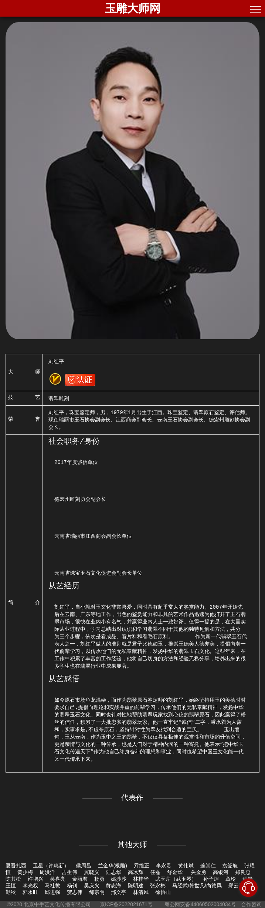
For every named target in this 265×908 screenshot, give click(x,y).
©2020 (14, 904)
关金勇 (198, 872)
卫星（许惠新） (51, 866)
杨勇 (99, 879)
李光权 (30, 885)
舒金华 (175, 872)
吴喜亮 (57, 879)
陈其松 (13, 879)
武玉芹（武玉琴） (176, 879)
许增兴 (35, 879)
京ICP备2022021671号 (126, 904)
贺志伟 (74, 892)
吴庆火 (91, 885)
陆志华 (113, 872)
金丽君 (80, 879)
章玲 (230, 879)
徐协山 (163, 892)
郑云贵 (236, 885)
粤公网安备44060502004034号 (200, 904)
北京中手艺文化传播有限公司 (57, 904)
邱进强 (52, 892)
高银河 (220, 872)
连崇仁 (208, 866)
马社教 (52, 885)
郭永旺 (30, 892)
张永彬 (158, 885)
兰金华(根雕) (112, 866)
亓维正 (141, 866)
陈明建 (135, 885)
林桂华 (141, 879)
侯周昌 (83, 866)
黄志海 (113, 885)
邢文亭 (118, 892)
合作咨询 (251, 904)
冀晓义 (91, 872)
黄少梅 (25, 872)
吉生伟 (69, 872)
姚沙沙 (118, 879)
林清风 (141, 892)
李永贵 (163, 866)
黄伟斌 (186, 866)
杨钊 (72, 885)
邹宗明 (97, 892)
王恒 (11, 885)
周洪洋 (47, 872)
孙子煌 (211, 879)
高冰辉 (135, 872)
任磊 (155, 872)
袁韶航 (230, 866)
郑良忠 (243, 872)
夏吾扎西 (16, 866)
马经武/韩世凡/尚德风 (197, 885)
